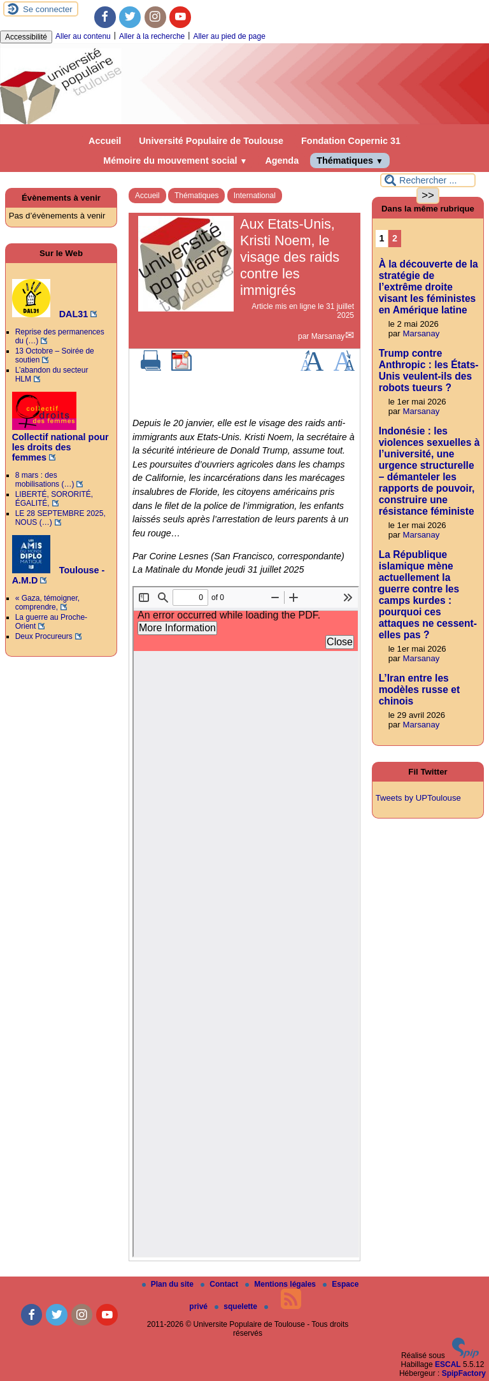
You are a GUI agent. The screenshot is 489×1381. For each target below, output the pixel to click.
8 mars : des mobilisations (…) (44, 480)
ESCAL (448, 1364)
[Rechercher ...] (428, 180)
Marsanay (328, 336)
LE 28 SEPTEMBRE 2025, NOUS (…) (60, 518)
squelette (237, 1306)
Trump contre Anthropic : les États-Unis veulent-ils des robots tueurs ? (429, 370)
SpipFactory (464, 1373)
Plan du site (169, 1284)
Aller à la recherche (152, 36)
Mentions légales (281, 1284)
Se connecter (48, 9)
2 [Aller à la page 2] (394, 238)
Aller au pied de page (229, 36)
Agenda (282, 160)
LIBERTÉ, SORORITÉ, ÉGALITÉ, (54, 499)
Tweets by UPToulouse (418, 798)
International (255, 195)
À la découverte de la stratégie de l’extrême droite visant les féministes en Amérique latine (428, 287)
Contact (220, 1284)
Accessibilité (26, 36)
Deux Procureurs (44, 636)
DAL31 (50, 314)
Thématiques (349, 160)
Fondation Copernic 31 (350, 141)
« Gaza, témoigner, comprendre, (47, 603)
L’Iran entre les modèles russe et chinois (419, 689)
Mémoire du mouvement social (175, 160)
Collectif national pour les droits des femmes (60, 442)
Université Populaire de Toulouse (211, 141)
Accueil (105, 141)
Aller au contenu (83, 36)
